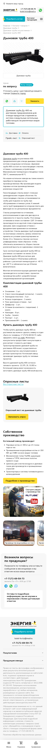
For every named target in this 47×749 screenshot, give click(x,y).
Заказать (34, 101)
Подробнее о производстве (20, 480)
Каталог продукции (32, 19)
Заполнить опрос (17, 416)
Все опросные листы (13, 384)
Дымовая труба (10, 158)
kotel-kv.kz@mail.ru (28, 11)
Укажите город (18, 93)
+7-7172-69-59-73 (28, 9)
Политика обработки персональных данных (22, 735)
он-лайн (21, 338)
